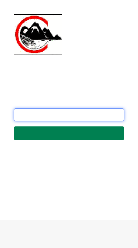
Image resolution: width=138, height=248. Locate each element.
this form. (47, 196)
